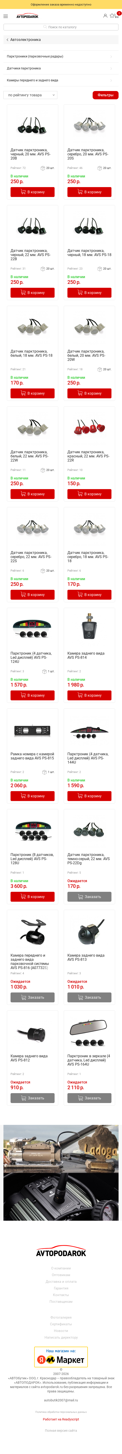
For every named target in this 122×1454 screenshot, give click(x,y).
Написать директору (61, 1337)
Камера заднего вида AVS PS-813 (86, 957)
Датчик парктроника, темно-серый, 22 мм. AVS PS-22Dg (88, 859)
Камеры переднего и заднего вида (60, 80)
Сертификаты (61, 1324)
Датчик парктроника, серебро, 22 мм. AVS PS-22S (31, 557)
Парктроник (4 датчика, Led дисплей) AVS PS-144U (87, 758)
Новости (61, 1331)
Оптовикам (61, 1275)
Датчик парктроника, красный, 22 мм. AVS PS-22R (88, 456)
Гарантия (61, 1288)
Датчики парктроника (60, 68)
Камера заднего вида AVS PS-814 (86, 655)
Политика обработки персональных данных (61, 1412)
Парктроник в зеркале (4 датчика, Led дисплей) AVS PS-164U (88, 1060)
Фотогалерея (61, 1317)
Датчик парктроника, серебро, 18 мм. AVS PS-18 (87, 557)
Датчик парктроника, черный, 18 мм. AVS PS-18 (89, 253)
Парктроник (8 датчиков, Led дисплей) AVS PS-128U (32, 859)
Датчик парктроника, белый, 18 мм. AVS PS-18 (32, 353)
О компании (61, 1268)
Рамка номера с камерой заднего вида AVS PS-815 (32, 756)
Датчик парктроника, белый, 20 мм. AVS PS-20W (86, 355)
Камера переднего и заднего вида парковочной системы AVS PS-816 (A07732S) (30, 961)
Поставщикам (61, 1302)
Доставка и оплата (61, 1282)
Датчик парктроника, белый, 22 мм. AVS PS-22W (29, 456)
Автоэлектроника (25, 39)
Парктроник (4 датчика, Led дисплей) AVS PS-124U (31, 657)
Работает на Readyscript (61, 1419)
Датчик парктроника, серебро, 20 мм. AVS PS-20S (87, 154)
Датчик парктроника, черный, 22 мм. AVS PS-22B (30, 255)
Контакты (61, 1295)
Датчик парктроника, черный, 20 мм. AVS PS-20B (30, 154)
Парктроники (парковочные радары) (60, 56)
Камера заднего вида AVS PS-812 (29, 1058)
